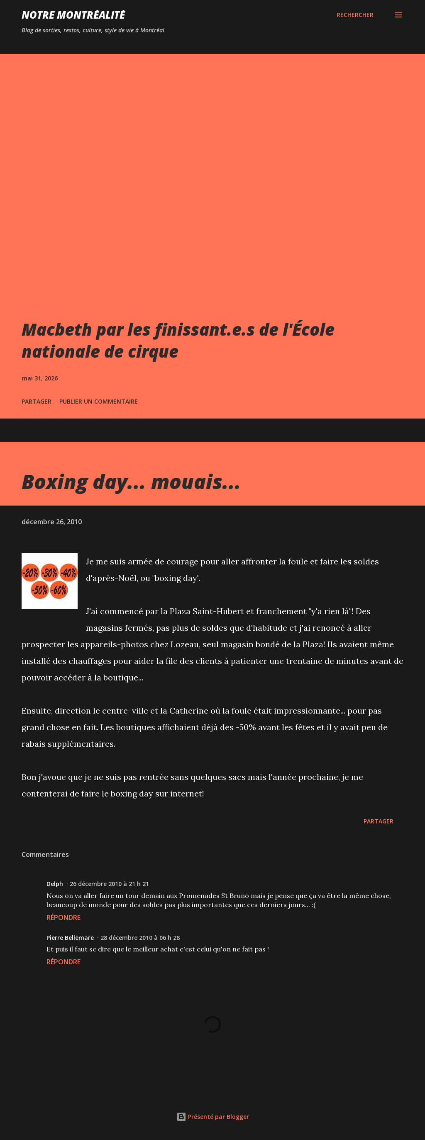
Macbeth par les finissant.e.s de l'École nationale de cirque (178, 340)
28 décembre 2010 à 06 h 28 (140, 938)
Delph (54, 884)
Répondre (63, 917)
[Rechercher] (355, 15)
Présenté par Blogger (212, 1117)
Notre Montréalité (73, 15)
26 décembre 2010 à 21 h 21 (109, 884)
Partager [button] (36, 401)
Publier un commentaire (98, 401)
